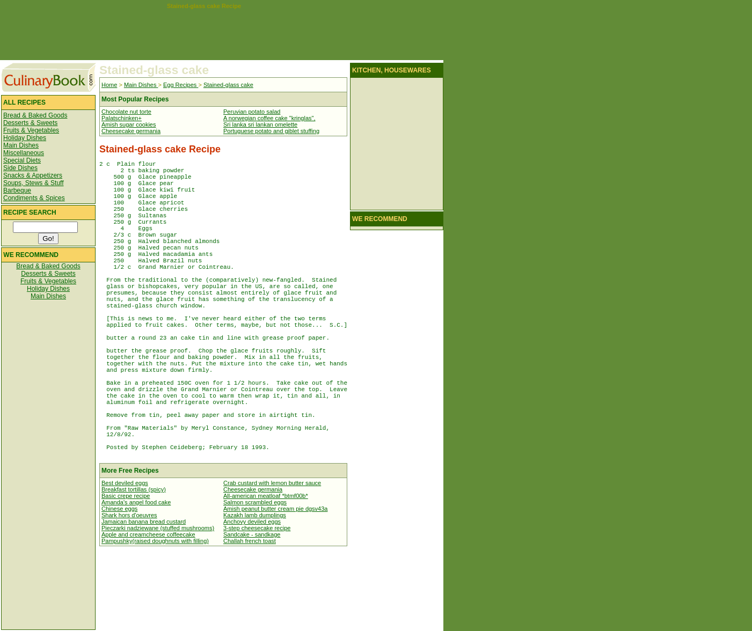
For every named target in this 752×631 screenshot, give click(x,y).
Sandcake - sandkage (251, 608)
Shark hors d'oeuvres (129, 589)
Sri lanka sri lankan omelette (260, 124)
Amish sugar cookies (128, 124)
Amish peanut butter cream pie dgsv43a (275, 582)
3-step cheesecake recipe (256, 602)
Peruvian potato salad (251, 111)
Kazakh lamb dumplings (254, 589)
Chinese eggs (119, 582)
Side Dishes (20, 168)
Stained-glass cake (228, 85)
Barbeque (17, 190)
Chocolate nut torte (126, 111)
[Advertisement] (204, 33)
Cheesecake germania (130, 131)
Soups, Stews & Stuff (33, 183)
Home (109, 85)
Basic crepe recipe (125, 570)
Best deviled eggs (124, 557)
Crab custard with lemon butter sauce (272, 557)
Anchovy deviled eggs (252, 595)
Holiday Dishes (24, 138)
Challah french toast (249, 615)
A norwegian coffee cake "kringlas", (269, 118)
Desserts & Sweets (30, 123)
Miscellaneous (23, 153)
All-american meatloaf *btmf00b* (265, 570)
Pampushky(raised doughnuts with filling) (155, 615)
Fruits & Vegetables (31, 130)
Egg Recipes (180, 85)
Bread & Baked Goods (35, 115)
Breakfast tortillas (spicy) (133, 563)
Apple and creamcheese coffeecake (148, 608)
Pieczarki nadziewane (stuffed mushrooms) (157, 602)
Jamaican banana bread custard (143, 595)
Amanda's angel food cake (136, 576)
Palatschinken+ (121, 118)
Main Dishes (21, 145)
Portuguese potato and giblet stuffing (271, 131)
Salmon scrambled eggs (255, 576)
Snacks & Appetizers (32, 175)
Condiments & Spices (34, 198)
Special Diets (22, 160)
